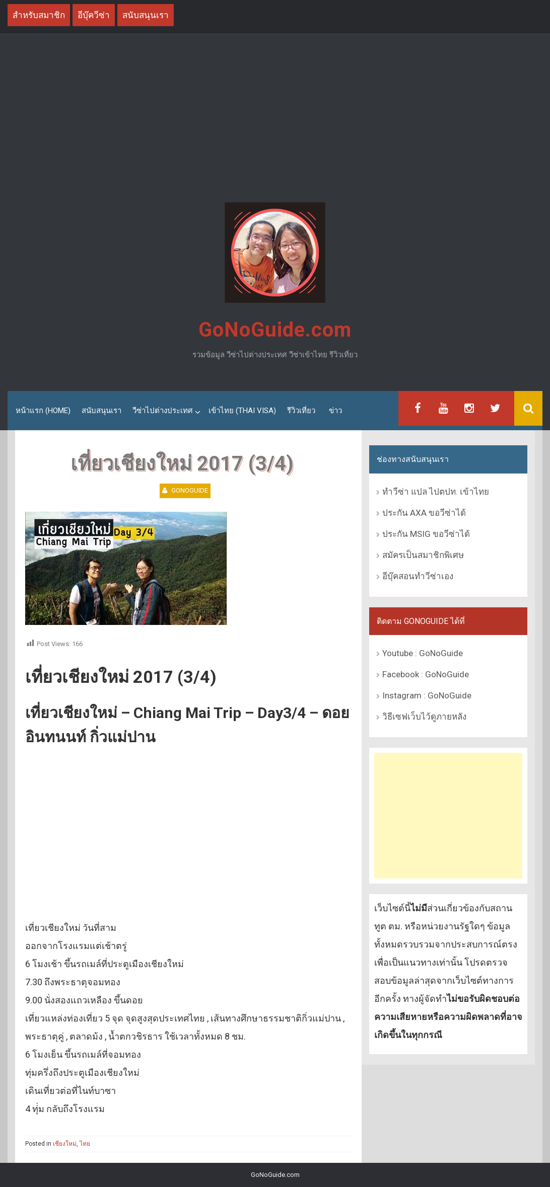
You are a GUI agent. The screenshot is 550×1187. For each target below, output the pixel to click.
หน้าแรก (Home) (43, 410)
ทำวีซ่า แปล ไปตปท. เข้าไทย (435, 492)
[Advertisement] (275, 119)
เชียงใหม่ (65, 1143)
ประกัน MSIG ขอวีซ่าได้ (426, 534)
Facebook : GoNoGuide (425, 674)
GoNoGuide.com (275, 330)
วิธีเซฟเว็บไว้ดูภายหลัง (424, 716)
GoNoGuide (189, 490)
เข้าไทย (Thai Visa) (242, 410)
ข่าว (335, 410)
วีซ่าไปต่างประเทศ (162, 410)
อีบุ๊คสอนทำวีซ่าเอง (417, 576)
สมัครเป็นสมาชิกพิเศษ (423, 555)
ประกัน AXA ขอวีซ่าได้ (424, 513)
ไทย (85, 1143)
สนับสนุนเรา (101, 410)
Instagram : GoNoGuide (426, 695)
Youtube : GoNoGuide (422, 653)
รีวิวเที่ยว (301, 410)
